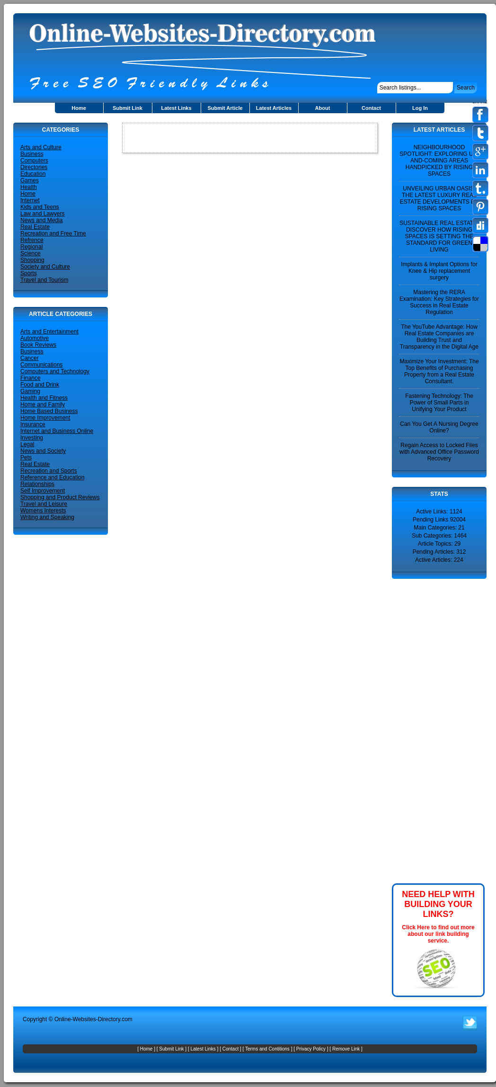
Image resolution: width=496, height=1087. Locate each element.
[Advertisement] (420, 730)
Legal (27, 444)
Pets (26, 457)
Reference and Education (52, 477)
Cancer (29, 358)
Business (32, 154)
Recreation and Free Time (53, 233)
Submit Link (127, 108)
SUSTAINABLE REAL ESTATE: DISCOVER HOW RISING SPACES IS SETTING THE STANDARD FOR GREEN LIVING (439, 236)
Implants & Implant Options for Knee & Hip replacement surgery (439, 271)
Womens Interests (43, 510)
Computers (34, 160)
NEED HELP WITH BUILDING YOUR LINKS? (438, 904)
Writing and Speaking (47, 517)
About (322, 108)
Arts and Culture (41, 147)
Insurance (32, 424)
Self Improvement (42, 490)
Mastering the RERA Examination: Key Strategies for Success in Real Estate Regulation (439, 302)
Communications (41, 364)
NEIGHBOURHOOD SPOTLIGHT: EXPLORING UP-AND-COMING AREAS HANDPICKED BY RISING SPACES (438, 160)
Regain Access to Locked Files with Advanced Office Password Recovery (439, 452)
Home (78, 108)
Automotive (34, 338)
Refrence (32, 240)
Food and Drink (39, 384)
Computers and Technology (54, 371)
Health (28, 187)
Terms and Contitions (267, 1048)
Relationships (37, 484)
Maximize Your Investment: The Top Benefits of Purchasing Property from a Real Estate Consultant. (438, 371)
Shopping (32, 260)
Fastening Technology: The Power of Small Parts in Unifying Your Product (439, 403)
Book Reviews (38, 344)
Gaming (30, 391)
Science (30, 253)
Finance (30, 378)
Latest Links (176, 108)
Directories (33, 167)
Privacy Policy (311, 1048)
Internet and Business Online (56, 431)
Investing (31, 437)
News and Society (43, 451)
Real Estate (35, 227)
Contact (371, 108)
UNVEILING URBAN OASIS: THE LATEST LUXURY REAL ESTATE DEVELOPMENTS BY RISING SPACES (439, 198)
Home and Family (42, 404)
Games (29, 180)
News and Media (41, 220)
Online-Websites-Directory (87, 1019)
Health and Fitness (44, 398)
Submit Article (224, 108)
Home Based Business (49, 411)
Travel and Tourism (44, 280)
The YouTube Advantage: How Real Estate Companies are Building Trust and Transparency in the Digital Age (439, 336)
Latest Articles (274, 108)
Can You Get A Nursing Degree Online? (439, 427)
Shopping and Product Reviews (59, 497)
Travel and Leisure (43, 504)
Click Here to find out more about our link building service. (438, 934)
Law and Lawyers (42, 213)
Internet (30, 200)
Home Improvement (45, 417)
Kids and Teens (39, 207)
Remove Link (346, 1048)
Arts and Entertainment (49, 331)
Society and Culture (45, 266)
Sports (28, 273)
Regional (31, 246)
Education (32, 174)
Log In (420, 108)
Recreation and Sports (48, 470)
